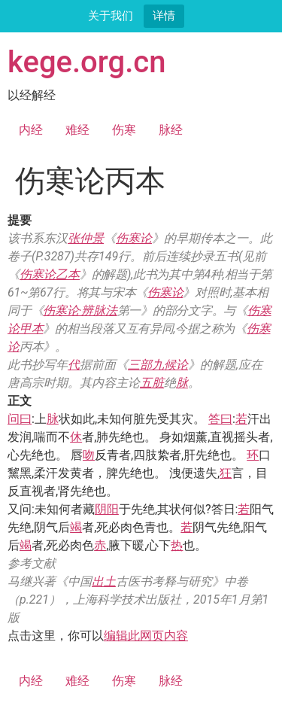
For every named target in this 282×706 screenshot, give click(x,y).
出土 (104, 581)
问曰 (20, 419)
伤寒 (124, 130)
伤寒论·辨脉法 (80, 310)
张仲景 (86, 238)
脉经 (171, 130)
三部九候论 (158, 365)
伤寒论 (134, 238)
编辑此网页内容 (146, 635)
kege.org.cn (87, 62)
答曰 (220, 419)
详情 (164, 15)
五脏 (152, 383)
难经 (77, 130)
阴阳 (107, 509)
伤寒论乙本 (50, 274)
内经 (31, 130)
